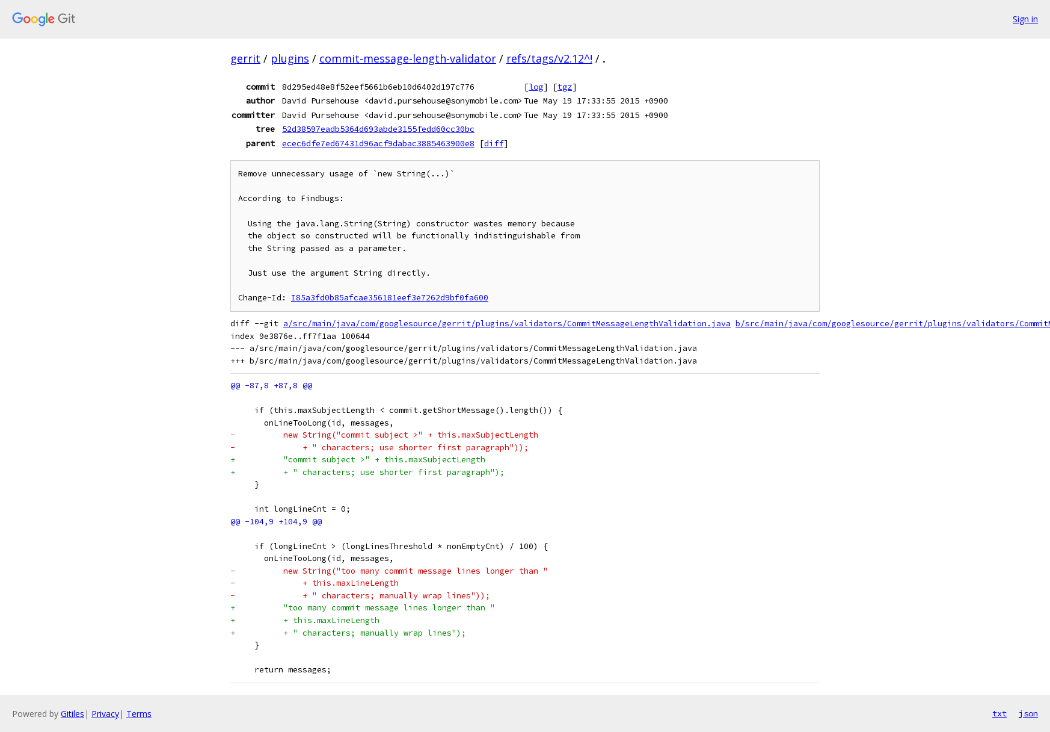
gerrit (245, 58)
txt (999, 713)
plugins (290, 58)
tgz (564, 86)
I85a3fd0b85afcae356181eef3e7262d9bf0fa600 (389, 298)
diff (493, 143)
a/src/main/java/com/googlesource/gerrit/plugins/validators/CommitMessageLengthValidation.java (507, 323)
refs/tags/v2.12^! (549, 58)
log (536, 86)
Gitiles (72, 713)
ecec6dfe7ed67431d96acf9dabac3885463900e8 (378, 143)
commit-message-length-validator (407, 58)
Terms (139, 713)
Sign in (1025, 19)
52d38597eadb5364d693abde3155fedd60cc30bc (378, 128)
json (1028, 713)
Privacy (105, 713)
